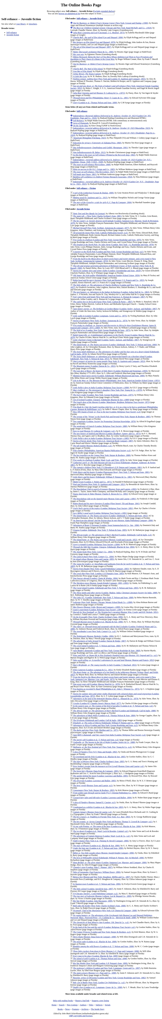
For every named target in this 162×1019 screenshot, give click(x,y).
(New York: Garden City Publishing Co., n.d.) (99, 982)
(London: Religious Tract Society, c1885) (101, 438)
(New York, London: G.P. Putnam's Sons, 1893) (98, 573)
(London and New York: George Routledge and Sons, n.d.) (108, 252)
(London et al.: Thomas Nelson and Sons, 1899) (95, 103)
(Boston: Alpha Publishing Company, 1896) (113, 520)
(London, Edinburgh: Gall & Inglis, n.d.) (112, 535)
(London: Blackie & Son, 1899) (95, 956)
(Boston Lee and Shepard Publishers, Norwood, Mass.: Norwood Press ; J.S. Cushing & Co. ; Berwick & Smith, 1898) (111, 916)
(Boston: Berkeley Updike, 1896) (93, 636)
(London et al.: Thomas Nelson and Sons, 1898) (100, 958)
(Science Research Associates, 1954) (102, 177)
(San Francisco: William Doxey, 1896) (96, 872)
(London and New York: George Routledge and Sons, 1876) (107, 240)
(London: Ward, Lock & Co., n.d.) (101, 836)
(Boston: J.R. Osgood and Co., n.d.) (115, 655)
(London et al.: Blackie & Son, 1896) (98, 622)
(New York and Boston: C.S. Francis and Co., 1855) (108, 280)
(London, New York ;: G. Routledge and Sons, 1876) (113, 245)
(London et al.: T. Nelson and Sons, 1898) (103, 946)
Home (54, 1005)
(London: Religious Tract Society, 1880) (100, 426)
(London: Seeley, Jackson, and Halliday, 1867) (115, 309)
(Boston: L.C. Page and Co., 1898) (94, 973)
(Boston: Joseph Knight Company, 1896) (103, 853)
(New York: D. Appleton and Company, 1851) (99, 484)
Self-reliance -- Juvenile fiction (90, 18)
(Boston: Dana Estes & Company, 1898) (94, 937)
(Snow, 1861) (84, 174)
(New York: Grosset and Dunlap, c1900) (110, 23)
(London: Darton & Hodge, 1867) (99, 641)
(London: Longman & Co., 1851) (93, 670)
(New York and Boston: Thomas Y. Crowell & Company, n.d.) (112, 822)
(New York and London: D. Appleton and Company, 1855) (109, 79)
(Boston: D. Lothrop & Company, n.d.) (94, 431)
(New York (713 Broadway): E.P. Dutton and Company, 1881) (107, 467)
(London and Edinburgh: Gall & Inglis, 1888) (114, 711)
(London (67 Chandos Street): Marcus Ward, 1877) (97, 703)
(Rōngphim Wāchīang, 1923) (89, 138)
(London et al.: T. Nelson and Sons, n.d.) (113, 706)
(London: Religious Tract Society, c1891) (100, 513)
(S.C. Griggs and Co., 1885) (94, 169)
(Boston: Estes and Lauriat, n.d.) (108, 766)
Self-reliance (11, 32)
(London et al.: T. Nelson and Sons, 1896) (98, 848)
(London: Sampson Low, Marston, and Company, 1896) (110, 862)
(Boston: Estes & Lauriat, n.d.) (92, 812)
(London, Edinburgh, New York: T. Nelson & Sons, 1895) (100, 530)
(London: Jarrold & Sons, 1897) (93, 889)
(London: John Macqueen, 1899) (93, 901)
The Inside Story (97, 1009)
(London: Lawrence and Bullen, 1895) (100, 776)
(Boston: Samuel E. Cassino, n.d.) (94, 802)
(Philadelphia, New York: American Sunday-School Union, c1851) (116, 380)
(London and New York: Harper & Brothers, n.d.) (102, 932)
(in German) (89, 213)
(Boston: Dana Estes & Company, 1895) (96, 771)
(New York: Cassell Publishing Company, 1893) (101, 569)
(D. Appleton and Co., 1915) (90, 198)
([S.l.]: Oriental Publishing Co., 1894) (105, 793)
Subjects (99, 1005)
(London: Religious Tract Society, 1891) (103, 508)
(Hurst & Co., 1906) (93, 52)
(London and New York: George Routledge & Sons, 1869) (106, 651)
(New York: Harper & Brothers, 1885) (111, 417)
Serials (107, 1005)
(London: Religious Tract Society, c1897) (98, 610)
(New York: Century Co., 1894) (93, 552)
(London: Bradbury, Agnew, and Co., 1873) (107, 434)
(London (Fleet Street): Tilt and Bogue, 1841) (106, 503)
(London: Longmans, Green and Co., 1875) (100, 316)
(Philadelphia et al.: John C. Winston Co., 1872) (106, 689)
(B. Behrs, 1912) (89, 152)
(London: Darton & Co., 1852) (94, 366)
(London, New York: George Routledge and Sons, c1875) (103, 395)
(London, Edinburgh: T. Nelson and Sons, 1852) (110, 516)
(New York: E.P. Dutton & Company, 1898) (105, 910)
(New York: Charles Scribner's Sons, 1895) (98, 761)
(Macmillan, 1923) (111, 128)
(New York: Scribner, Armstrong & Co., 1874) (100, 321)
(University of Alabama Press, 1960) (97, 143)
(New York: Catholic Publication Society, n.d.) (100, 233)
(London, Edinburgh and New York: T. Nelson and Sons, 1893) (105, 588)
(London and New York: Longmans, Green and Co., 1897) (106, 968)
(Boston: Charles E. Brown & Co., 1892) (100, 494)
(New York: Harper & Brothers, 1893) (93, 790)
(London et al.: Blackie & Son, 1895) (99, 757)
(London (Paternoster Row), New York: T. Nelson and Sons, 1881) (111, 472)
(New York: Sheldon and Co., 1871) (95, 730)
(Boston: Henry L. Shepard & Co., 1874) (105, 699)
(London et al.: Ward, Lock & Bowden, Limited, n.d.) (100, 831)
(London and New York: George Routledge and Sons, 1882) (109, 978)
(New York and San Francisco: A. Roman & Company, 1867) (109, 297)
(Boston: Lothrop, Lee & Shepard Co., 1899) (102, 896)
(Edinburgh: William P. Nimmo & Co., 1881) (102, 477)
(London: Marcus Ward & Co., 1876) (96, 684)
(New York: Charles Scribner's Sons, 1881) (97, 216)
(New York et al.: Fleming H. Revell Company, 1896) (101, 841)
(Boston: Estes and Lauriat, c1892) (105, 489)
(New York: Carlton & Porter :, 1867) (102, 302)
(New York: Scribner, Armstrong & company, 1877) (101, 228)
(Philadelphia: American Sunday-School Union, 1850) (106, 275)
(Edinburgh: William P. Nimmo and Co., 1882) (106, 723)
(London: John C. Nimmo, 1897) (93, 867)
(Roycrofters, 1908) (91, 164)
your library (21, 24)
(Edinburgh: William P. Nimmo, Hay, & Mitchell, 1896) (108, 858)
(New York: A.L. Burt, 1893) (101, 817)
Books (60, 1009)
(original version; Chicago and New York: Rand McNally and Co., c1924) (112, 28)
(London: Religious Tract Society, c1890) (101, 388)
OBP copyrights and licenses (80, 1016)
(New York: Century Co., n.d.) (94, 631)
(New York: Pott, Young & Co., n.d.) (102, 747)
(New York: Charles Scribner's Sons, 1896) (98, 617)
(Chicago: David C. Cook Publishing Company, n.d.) (95, 894)
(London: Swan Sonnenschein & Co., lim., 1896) (106, 525)
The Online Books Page (81, 5)
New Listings (72, 1005)
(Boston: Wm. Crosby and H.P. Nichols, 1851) (115, 612)
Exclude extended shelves (104, 11)
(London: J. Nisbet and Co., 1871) (92, 482)
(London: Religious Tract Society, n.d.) (107, 412)
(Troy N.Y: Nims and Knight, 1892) (95, 752)
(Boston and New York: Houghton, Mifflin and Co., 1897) (101, 877)
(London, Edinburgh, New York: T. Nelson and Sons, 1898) (103, 597)
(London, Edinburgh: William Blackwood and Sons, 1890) (109, 376)
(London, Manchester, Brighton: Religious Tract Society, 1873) (111, 402)
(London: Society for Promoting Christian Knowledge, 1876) (104, 421)
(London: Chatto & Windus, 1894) (95, 578)
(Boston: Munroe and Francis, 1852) (113, 660)
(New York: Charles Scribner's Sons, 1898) (99, 906)
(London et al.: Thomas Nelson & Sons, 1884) (104, 715)
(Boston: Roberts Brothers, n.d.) (92, 446)
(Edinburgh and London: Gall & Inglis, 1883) (97, 720)
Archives (85, 1009)
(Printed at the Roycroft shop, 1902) (104, 155)
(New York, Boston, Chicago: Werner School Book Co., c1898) (103, 602)
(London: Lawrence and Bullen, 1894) (102, 798)
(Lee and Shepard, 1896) (98, 37)
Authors (83, 1005)
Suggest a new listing (100, 1001)
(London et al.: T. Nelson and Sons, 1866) (97, 646)
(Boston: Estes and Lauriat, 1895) (93, 559)
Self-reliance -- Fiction (86, 188)
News (67, 1009)
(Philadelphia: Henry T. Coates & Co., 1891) (100, 98)
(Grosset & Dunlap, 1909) (93, 193)
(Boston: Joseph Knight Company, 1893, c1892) (101, 583)
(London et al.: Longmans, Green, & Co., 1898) (97, 987)
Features (75, 1009)
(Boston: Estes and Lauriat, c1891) (104, 499)
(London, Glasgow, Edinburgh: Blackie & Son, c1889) (101, 400)
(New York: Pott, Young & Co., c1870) (107, 390)
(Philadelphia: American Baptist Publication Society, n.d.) (102, 450)
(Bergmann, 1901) (100, 148)
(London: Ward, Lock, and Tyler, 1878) (99, 460)
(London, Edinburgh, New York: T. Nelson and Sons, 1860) (115, 345)
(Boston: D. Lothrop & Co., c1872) (99, 93)
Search (62, 1005)
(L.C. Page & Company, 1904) (102, 202)
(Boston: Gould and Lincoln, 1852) (105, 540)
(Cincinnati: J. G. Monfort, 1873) (99, 33)
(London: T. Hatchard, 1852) (105, 665)
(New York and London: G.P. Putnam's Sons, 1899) (100, 963)
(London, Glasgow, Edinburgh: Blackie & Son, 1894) (104, 547)
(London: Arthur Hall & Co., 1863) (111, 292)
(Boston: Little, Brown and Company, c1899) (96, 607)
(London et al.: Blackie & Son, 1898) (95, 942)
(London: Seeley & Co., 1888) (104, 742)
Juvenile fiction (12, 35)
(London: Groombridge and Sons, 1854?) (107, 271)
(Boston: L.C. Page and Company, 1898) (106, 951)
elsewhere (33, 24)
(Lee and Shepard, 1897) (92, 47)
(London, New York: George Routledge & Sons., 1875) (101, 330)
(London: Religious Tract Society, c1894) (96, 544)
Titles (91, 1005)
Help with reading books (63, 1001)
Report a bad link (82, 1001)
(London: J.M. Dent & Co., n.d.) (101, 922)
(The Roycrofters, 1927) (94, 172)
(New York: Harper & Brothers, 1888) (102, 455)
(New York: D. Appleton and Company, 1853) (109, 361)
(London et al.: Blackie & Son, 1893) (98, 807)
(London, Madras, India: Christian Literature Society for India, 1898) (115, 593)
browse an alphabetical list (69, 14)
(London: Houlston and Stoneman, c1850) (110, 371)
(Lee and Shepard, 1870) (94, 42)
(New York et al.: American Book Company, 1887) (103, 441)
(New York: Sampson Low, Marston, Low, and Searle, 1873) (113, 678)
